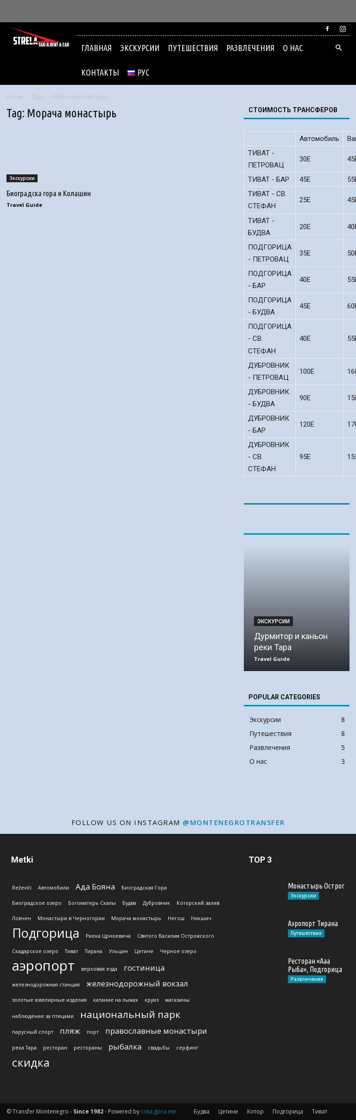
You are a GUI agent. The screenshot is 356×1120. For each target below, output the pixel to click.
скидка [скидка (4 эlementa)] (31, 1062)
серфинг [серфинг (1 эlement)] (187, 1047)
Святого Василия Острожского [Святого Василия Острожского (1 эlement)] (175, 936)
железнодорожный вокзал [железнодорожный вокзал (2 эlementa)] (137, 983)
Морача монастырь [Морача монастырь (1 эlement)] (136, 918)
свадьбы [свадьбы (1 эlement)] (159, 1047)
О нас (293, 47)
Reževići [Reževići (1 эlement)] (22, 887)
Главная (96, 47)
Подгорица (288, 1111)
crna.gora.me (158, 1111)
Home (14, 97)
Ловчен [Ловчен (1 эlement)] (21, 918)
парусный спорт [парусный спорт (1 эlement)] (32, 1032)
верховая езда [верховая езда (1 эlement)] (99, 969)
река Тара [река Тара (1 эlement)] (24, 1047)
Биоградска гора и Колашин (48, 193)
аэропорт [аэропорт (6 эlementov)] (43, 966)
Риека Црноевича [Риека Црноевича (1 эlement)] (108, 936)
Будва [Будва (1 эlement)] (129, 903)
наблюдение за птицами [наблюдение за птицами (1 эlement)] (43, 1016)
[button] (338, 48)
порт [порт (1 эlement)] (93, 1032)
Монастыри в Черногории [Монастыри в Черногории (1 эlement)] (71, 918)
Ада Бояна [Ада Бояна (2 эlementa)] (95, 886)
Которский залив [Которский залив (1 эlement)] (198, 903)
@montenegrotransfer (234, 822)
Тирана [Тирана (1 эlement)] (93, 951)
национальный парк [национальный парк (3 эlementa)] (130, 1014)
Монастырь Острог (316, 886)
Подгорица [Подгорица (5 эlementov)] (45, 933)
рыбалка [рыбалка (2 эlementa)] (124, 1046)
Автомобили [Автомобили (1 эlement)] (53, 887)
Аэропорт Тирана (313, 923)
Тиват (319, 1111)
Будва (202, 1111)
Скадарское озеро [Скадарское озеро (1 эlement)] (35, 951)
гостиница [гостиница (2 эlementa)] (144, 968)
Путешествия (193, 47)
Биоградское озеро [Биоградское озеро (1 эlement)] (37, 903)
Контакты (100, 72)
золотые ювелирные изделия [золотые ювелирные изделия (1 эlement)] (49, 1000)
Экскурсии (139, 47)
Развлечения (250, 47)
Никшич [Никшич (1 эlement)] (201, 918)
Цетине (228, 1111)
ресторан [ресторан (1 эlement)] (55, 1047)
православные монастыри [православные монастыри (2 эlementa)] (156, 1031)
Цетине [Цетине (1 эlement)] (143, 951)
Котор (255, 1111)
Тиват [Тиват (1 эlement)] (71, 951)
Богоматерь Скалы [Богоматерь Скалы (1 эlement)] (92, 903)
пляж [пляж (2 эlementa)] (70, 1031)
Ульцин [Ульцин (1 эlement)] (118, 951)
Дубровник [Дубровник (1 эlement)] (156, 903)
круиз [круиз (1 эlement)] (152, 1000)
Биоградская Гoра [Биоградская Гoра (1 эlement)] (144, 887)
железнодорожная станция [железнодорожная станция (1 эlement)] (46, 984)
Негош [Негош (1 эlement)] (176, 918)
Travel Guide (24, 204)
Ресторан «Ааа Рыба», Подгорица (315, 965)
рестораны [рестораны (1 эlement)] (88, 1047)
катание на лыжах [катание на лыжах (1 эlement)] (115, 1000)
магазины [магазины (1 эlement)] (177, 1000)
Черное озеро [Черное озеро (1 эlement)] (178, 951)
